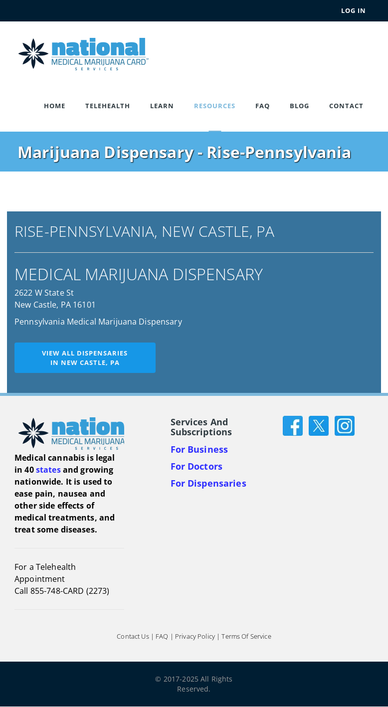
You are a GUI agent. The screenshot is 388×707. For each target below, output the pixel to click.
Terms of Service (246, 636)
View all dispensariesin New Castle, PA (85, 358)
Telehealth (107, 105)
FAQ (262, 105)
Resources (214, 105)
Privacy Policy (195, 636)
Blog (299, 105)
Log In (353, 10)
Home (54, 105)
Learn (162, 105)
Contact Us (133, 636)
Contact (346, 105)
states (48, 469)
